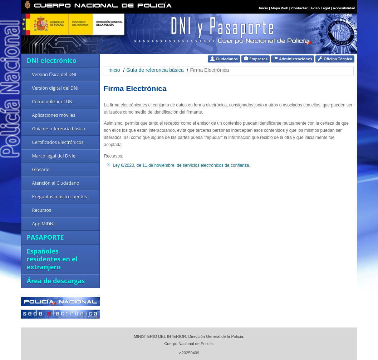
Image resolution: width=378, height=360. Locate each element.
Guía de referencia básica (154, 70)
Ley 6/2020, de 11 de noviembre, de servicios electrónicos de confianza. (181, 165)
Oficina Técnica (335, 58)
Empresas (255, 58)
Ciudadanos (224, 58)
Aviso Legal (320, 8)
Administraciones (292, 58)
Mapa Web (279, 8)
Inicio (263, 8)
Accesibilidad (344, 8)
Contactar (299, 8)
